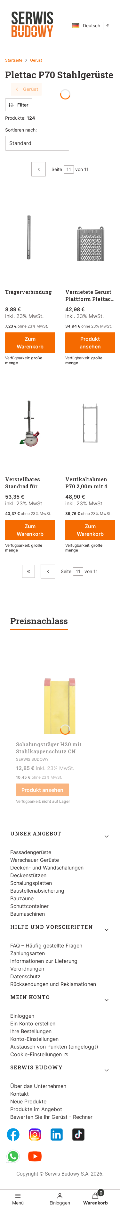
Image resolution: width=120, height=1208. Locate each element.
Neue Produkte (28, 1101)
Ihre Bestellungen (31, 1031)
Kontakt (19, 1094)
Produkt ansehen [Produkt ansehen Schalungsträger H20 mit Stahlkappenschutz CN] (42, 790)
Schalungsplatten (31, 883)
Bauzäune (22, 898)
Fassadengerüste (30, 852)
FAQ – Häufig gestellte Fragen (46, 945)
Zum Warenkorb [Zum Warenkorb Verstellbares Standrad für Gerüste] (30, 530)
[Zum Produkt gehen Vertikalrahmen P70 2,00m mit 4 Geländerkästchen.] (90, 424)
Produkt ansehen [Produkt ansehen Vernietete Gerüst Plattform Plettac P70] (89, 343)
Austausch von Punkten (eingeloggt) (54, 1046)
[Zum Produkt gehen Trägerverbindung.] (30, 237)
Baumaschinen (27, 914)
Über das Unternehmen (38, 1086)
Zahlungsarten (27, 953)
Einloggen (22, 1016)
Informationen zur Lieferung (43, 961)
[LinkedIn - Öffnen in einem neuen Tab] (57, 1135)
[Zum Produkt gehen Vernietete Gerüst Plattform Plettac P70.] (90, 237)
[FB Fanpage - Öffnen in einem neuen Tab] (13, 1135)
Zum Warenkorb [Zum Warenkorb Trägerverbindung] (30, 343)
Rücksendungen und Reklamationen (53, 984)
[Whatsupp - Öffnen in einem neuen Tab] (13, 1156)
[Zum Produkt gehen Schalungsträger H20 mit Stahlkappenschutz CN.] (60, 690)
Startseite (13, 60)
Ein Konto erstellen (32, 1023)
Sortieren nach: (21, 130)
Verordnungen (27, 968)
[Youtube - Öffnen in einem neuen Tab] (35, 1156)
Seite (57, 169)
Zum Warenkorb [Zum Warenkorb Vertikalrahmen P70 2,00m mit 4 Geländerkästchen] (89, 530)
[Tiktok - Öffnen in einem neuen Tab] (78, 1135)
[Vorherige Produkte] (48, 571)
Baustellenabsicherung (37, 890)
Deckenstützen (28, 875)
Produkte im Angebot (36, 1109)
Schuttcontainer (29, 906)
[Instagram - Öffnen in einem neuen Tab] (35, 1135)
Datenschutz (25, 976)
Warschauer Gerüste (34, 860)
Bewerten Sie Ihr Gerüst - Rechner (51, 1117)
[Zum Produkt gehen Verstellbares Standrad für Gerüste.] (30, 424)
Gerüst (36, 60)
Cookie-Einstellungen (36, 1054)
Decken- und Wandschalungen (47, 867)
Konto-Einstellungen (34, 1039)
